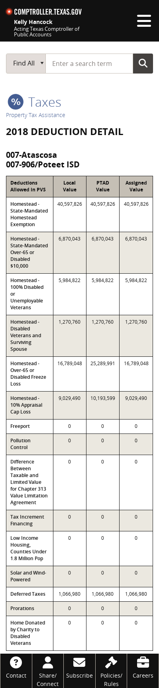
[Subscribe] (79, 667)
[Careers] (143, 667)
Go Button (143, 63)
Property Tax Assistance (35, 115)
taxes (34, 101)
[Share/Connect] (48, 671)
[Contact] (16, 667)
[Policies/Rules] (111, 671)
